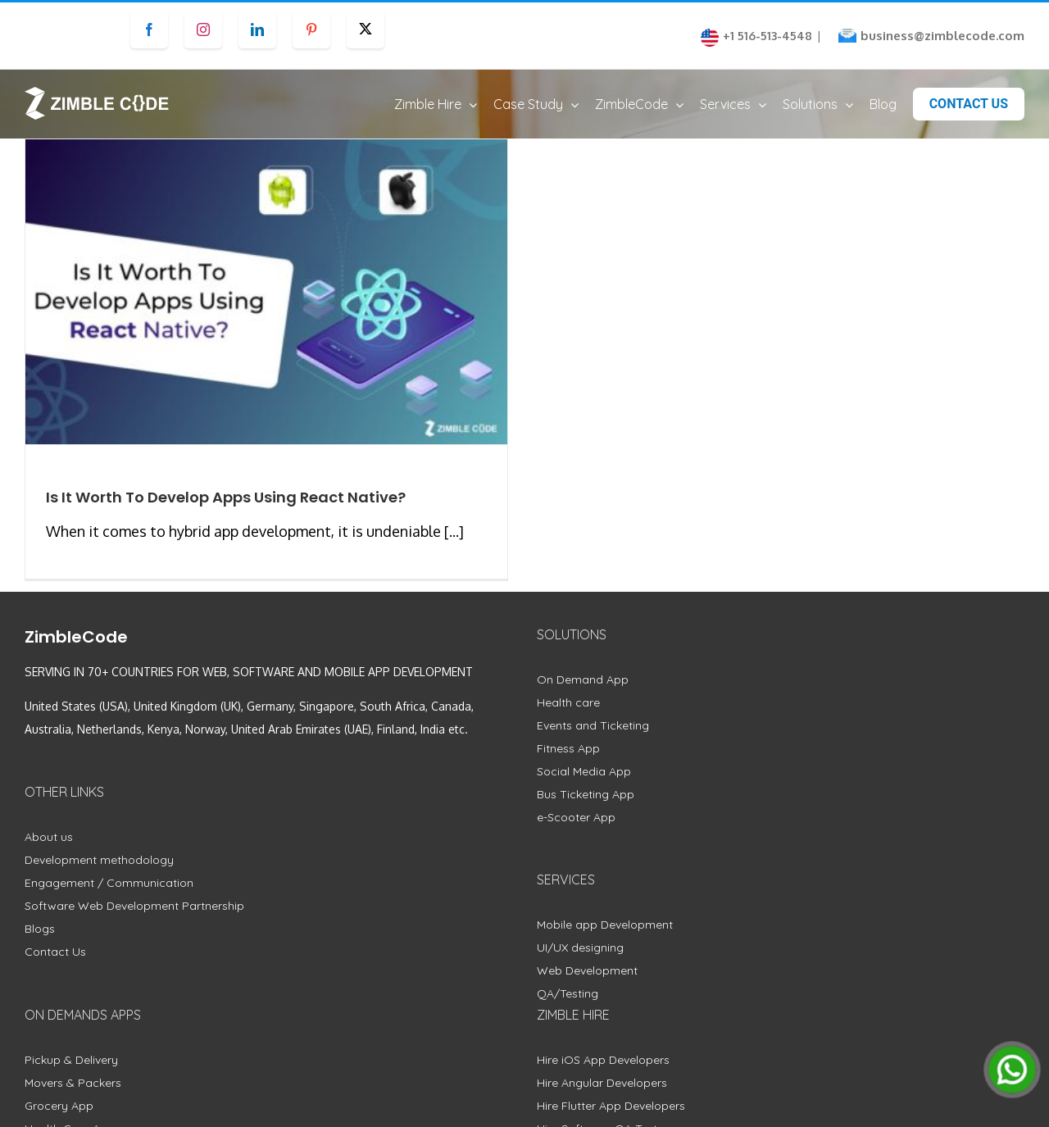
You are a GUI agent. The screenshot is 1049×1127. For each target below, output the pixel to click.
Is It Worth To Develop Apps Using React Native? (226, 512)
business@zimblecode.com (942, 35)
